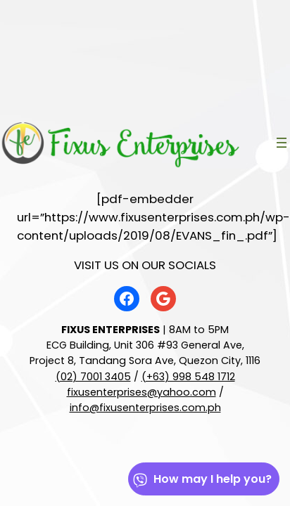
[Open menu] (281, 142)
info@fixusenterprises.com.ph (145, 408)
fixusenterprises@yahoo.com (141, 392)
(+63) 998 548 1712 (188, 377)
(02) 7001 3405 (93, 377)
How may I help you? (202, 479)
